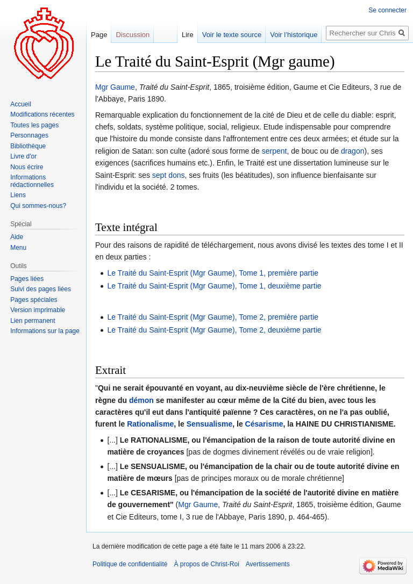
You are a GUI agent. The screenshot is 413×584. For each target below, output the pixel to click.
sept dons (168, 175)
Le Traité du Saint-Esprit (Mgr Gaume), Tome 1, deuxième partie (214, 286)
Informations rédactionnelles (32, 181)
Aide (16, 237)
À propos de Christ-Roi (206, 564)
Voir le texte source (232, 35)
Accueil (20, 104)
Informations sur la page (45, 331)
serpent (274, 151)
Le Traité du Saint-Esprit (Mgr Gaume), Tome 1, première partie (212, 273)
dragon (353, 151)
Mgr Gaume (115, 87)
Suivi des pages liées (40, 289)
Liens (18, 195)
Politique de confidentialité (129, 564)
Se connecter (387, 10)
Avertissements (268, 564)
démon (141, 400)
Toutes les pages (34, 125)
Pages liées (27, 279)
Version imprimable (37, 310)
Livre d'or (23, 156)
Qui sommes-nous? (38, 206)
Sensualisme (210, 424)
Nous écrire (26, 167)
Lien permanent (32, 321)
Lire (188, 35)
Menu (18, 247)
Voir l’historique (293, 35)
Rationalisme (150, 424)
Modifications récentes (42, 114)
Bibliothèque (28, 146)
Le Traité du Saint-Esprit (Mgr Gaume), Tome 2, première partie (212, 317)
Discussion (132, 35)
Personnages (29, 135)
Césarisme (264, 424)
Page (99, 35)
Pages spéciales (33, 300)
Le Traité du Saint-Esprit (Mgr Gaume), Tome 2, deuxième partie (214, 330)
